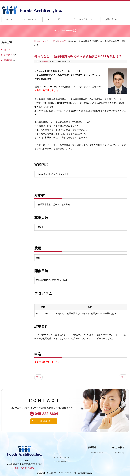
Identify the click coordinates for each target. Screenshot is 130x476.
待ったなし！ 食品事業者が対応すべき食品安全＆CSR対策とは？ (78, 56)
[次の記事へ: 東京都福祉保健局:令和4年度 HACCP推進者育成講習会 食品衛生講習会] (123, 377)
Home (37, 41)
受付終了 (8, 55)
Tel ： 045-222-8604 (24, 468)
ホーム (9, 19)
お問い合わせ (111, 19)
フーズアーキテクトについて (82, 19)
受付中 (7, 50)
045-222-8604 (44, 414)
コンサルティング (29, 19)
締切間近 (8, 60)
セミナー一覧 (53, 19)
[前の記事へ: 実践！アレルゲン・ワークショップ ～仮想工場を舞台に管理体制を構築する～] (38, 377)
